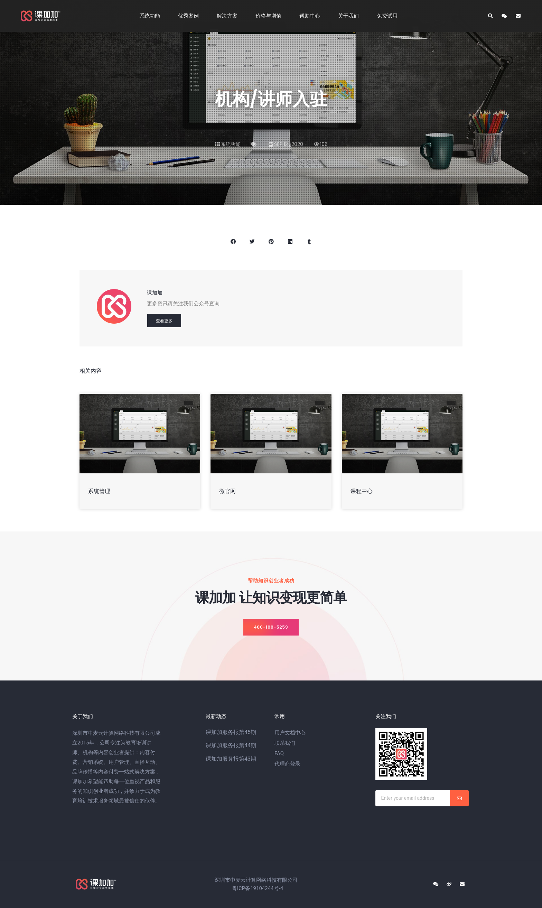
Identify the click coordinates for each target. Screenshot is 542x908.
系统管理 (99, 491)
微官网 (227, 491)
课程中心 (362, 491)
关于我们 (350, 16)
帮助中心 (311, 16)
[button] (270, 627)
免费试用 (389, 16)
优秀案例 (190, 16)
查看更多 (164, 321)
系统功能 (151, 16)
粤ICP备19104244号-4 (257, 888)
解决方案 (229, 16)
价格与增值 (270, 16)
